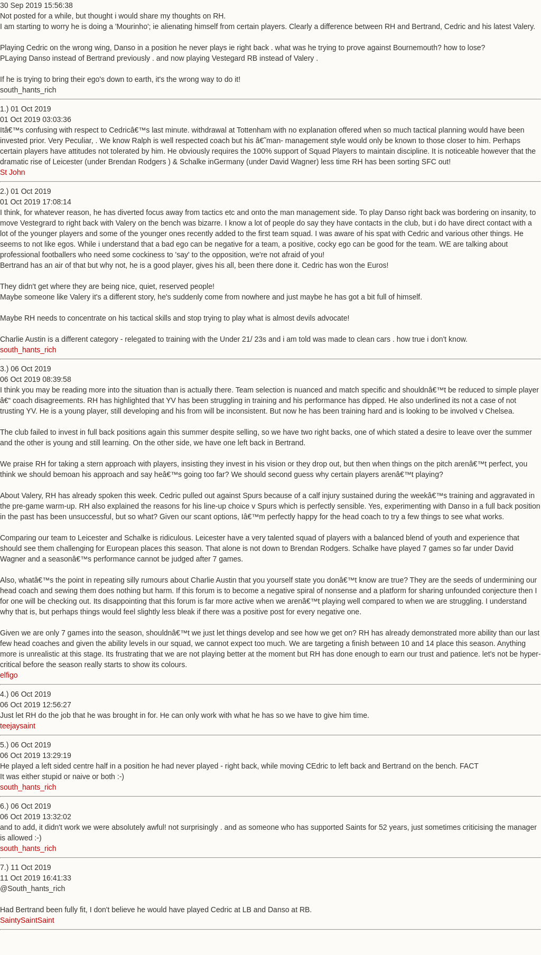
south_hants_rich (28, 349)
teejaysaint (17, 726)
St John (12, 172)
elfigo (8, 675)
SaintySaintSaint (27, 920)
